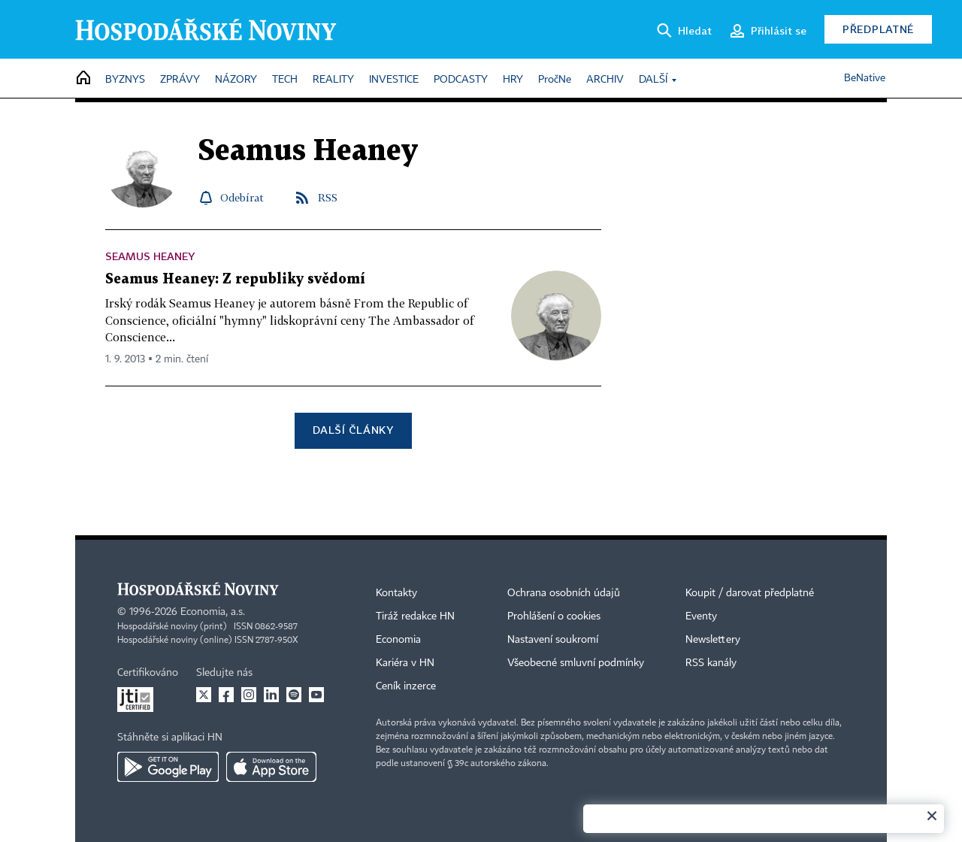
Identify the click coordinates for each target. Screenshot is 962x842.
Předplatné (878, 29)
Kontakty (396, 593)
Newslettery (712, 640)
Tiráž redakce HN (415, 616)
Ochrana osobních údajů (563, 593)
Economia (398, 640)
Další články (353, 429)
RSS (327, 197)
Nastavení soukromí (552, 640)
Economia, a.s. (212, 612)
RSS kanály (711, 663)
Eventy (701, 616)
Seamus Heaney (150, 256)
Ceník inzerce (406, 686)
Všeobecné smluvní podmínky (575, 663)
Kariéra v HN (405, 663)
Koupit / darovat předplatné (749, 593)
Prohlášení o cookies (553, 616)
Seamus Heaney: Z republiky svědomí (235, 279)
